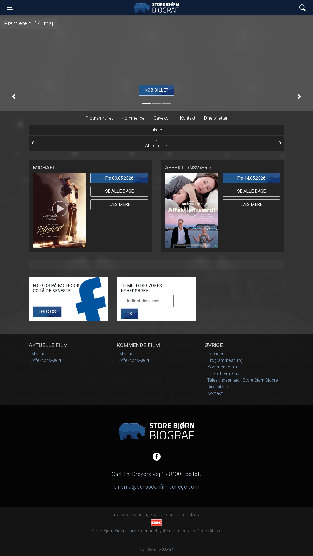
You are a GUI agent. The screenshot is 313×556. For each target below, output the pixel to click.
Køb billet (156, 90)
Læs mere (119, 204)
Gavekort (162, 118)
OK (129, 313)
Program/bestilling (225, 360)
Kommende (133, 118)
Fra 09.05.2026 (119, 178)
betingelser (148, 514)
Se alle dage (119, 191)
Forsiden (215, 353)
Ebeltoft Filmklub (223, 373)
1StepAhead (210, 530)
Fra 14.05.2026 (251, 178)
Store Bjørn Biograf (158, 7)
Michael (38, 353)
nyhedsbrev (125, 514)
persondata (171, 514)
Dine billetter (215, 118)
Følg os (47, 311)
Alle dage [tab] (156, 143)
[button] (14, 96)
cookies (191, 514)
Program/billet (99, 118)
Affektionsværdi (46, 360)
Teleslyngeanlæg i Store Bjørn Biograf (243, 380)
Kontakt (187, 118)
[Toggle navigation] (10, 8)
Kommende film (222, 367)
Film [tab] (155, 130)
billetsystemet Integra (169, 530)
